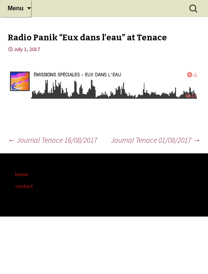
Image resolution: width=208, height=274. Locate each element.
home (21, 174)
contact (24, 186)
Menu (16, 8)
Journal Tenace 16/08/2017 (52, 140)
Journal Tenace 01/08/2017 (155, 140)
